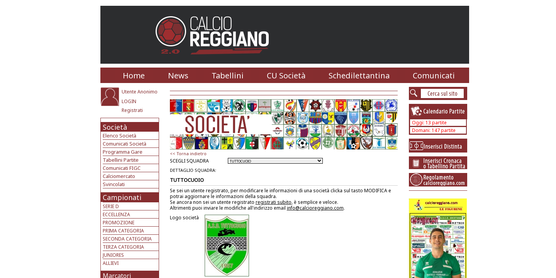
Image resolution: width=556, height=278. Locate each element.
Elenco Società (119, 135)
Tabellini (228, 75)
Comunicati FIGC (122, 167)
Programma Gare (122, 151)
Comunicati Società (124, 143)
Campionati (122, 197)
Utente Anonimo (140, 91)
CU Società (286, 75)
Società (115, 127)
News (178, 75)
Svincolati (114, 184)
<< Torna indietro (188, 153)
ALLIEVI (111, 263)
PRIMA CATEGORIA (123, 230)
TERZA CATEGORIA (123, 247)
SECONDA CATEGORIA (127, 239)
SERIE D (111, 206)
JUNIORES (113, 255)
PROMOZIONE (118, 222)
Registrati (132, 110)
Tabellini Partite (121, 159)
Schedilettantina (359, 75)
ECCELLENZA (116, 214)
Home (134, 75)
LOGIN (129, 101)
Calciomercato (119, 176)
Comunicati (434, 75)
